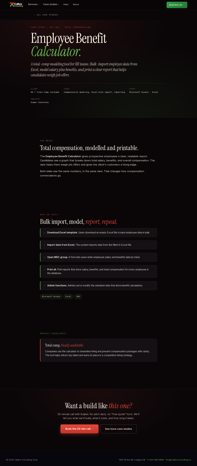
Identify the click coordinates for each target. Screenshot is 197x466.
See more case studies (118, 428)
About (76, 4)
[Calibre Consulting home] (16, 4)
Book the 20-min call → (79, 428)
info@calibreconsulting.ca (178, 459)
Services (33, 4)
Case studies (51, 4)
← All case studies (46, 15)
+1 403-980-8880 (155, 459)
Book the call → (177, 5)
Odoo (66, 4)
